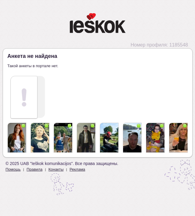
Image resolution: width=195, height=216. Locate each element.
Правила (35, 169)
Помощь (13, 169)
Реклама (77, 169)
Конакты (56, 169)
